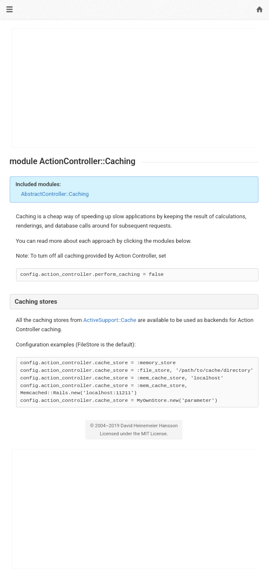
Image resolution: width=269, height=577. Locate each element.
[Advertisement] (134, 88)
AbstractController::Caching (55, 194)
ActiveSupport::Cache (109, 320)
